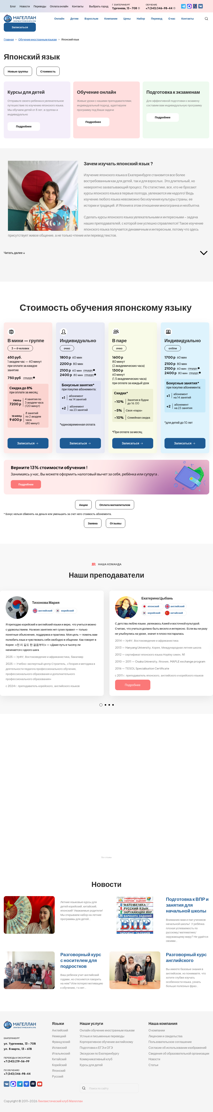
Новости (25, 6)
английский (45, 610)
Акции (83, 504)
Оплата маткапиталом (114, 504)
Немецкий (59, 1036)
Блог (13, 6)
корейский (67, 610)
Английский (60, 1030)
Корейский (59, 1065)
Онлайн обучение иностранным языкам (107, 1030)
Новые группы (18, 71)
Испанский (59, 1048)
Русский (57, 1076)
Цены (127, 18)
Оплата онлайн (59, 6)
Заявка (93, 523)
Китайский (59, 1059)
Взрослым (91, 18)
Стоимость (48, 71)
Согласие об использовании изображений (177, 1048)
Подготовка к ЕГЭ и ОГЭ (96, 1048)
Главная (9, 39)
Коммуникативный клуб (96, 1059)
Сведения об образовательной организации (178, 1053)
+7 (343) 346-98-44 (159, 8)
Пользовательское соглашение (170, 1042)
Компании (110, 18)
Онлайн (59, 18)
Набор (141, 18)
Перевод (156, 18)
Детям (74, 18)
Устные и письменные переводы (102, 1036)
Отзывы (115, 523)
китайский (177, 612)
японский (153, 606)
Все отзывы (106, 857)
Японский (58, 1070)
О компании (156, 1030)
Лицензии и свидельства (165, 1036)
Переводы (40, 6)
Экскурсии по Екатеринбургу (99, 1053)
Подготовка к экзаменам (173, 92)
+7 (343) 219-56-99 (16, 1061)
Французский (61, 1042)
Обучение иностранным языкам (37, 39)
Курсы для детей (26, 92)
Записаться (20, 27)
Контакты (77, 6)
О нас (171, 18)
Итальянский (61, 1053)
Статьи (153, 1065)
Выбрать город (98, 6)
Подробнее (24, 126)
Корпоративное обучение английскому (106, 1042)
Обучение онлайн (96, 92)
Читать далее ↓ (14, 253)
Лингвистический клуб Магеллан (60, 1101)
